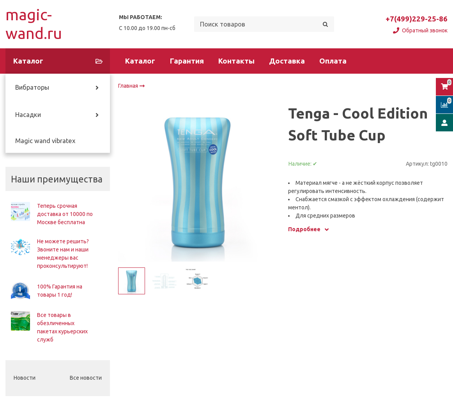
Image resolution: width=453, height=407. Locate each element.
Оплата (333, 61)
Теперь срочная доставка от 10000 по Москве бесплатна (65, 214)
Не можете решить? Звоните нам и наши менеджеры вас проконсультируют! (63, 253)
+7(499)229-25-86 (417, 19)
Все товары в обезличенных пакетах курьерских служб (62, 327)
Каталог (140, 61)
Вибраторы (32, 87)
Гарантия (187, 61)
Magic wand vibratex (45, 140)
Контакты (236, 61)
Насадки (28, 114)
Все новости (86, 378)
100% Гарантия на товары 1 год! (59, 290)
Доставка (287, 61)
